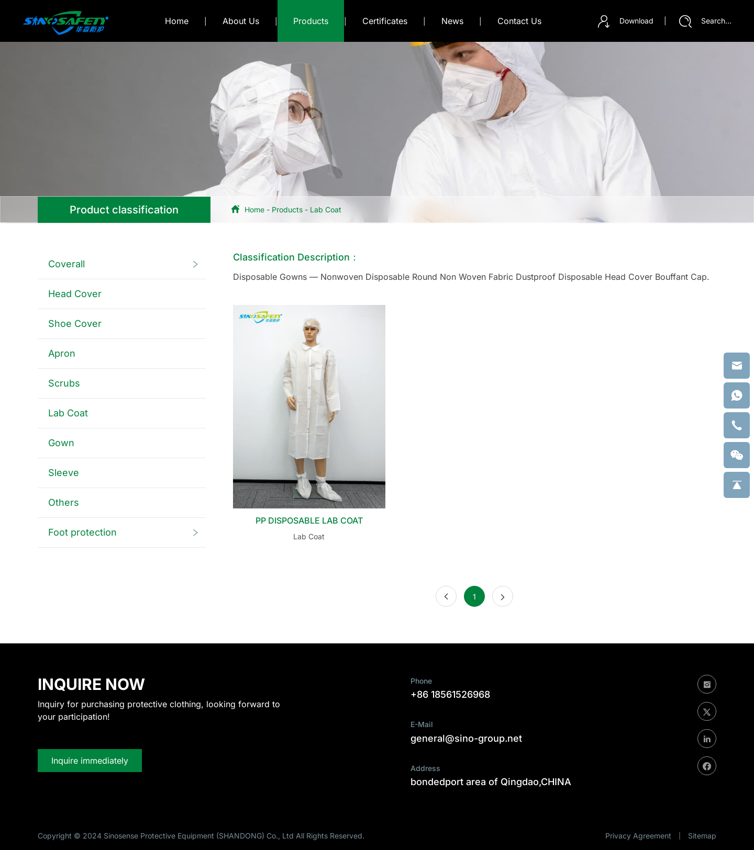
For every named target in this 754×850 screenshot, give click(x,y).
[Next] (502, 596)
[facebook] (706, 765)
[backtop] (737, 485)
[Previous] (446, 596)
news (452, 21)
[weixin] (737, 455)
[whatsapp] (737, 395)
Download (625, 21)
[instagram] (706, 684)
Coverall (66, 263)
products (310, 21)
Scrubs (64, 383)
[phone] (737, 425)
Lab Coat (325, 209)
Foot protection (82, 532)
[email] (737, 366)
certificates (384, 21)
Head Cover (75, 293)
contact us (519, 21)
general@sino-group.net (466, 738)
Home (176, 21)
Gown (61, 442)
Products (287, 209)
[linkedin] (706, 738)
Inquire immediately (89, 760)
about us (241, 21)
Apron (61, 353)
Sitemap (702, 835)
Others (63, 502)
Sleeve (63, 472)
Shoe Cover (75, 323)
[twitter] (706, 711)
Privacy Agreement (638, 835)
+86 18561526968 (450, 694)
